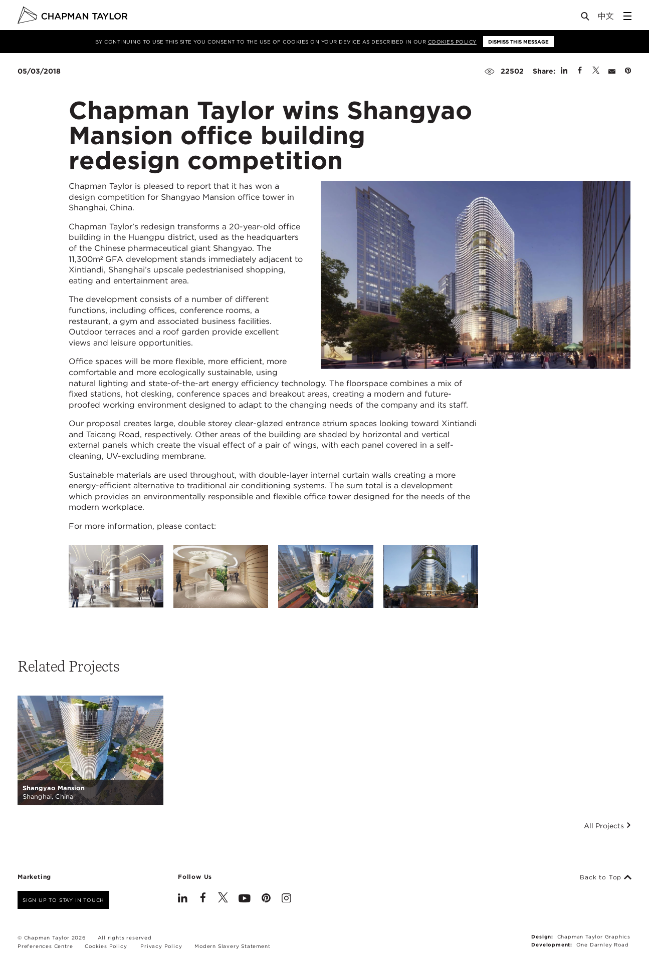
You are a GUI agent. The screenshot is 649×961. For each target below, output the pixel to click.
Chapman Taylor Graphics (593, 936)
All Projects (607, 826)
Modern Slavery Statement (232, 946)
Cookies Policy (452, 42)
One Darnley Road (602, 944)
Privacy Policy (161, 946)
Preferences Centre (45, 946)
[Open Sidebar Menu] (627, 16)
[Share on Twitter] (595, 71)
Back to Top (605, 877)
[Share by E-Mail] (611, 71)
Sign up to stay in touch (63, 900)
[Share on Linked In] (564, 71)
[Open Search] (586, 18)
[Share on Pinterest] (627, 71)
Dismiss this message (518, 42)
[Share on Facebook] (579, 71)
